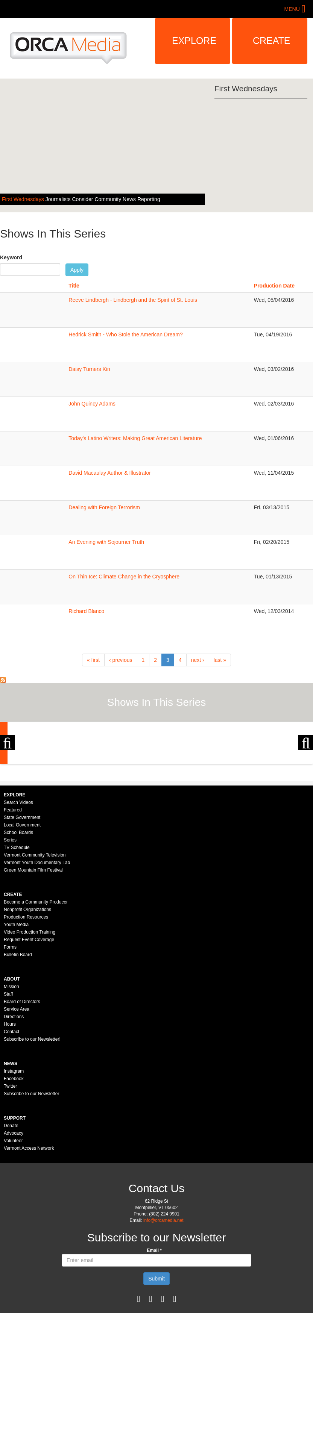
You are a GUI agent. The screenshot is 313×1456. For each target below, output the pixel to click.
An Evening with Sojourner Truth (106, 542)
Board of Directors (22, 1089)
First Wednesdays (24, 199)
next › (197, 660)
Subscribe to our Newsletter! (32, 1126)
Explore (194, 40)
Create (271, 40)
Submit (156, 1366)
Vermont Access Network (29, 1235)
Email (154, 1338)
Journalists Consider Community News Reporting (103, 199)
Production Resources (26, 1004)
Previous (7, 786)
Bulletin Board (18, 1042)
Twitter (10, 1173)
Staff (8, 1081)
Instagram (14, 1158)
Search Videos (18, 890)
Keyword (11, 257)
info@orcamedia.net (163, 1308)
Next (305, 786)
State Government (22, 905)
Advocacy (13, 1220)
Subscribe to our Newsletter (31, 1181)
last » (220, 660)
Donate (11, 1213)
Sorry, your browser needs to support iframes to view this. (24, 309)
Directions (14, 1104)
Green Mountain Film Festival (33, 957)
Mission (11, 1074)
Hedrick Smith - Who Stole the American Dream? (125, 334)
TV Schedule (17, 935)
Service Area (16, 1096)
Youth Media (16, 1012)
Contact (11, 1119)
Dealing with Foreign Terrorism (104, 507)
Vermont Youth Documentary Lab (37, 950)
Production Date (274, 286)
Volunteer (13, 1228)
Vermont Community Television (35, 942)
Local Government (22, 912)
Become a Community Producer (36, 989)
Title (73, 286)
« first (93, 660)
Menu (292, 9)
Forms (10, 1034)
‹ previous (120, 660)
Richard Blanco (86, 611)
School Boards (18, 920)
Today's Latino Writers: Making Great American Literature (135, 438)
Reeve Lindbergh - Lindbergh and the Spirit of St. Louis (132, 300)
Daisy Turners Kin (89, 369)
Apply (77, 270)
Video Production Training (29, 1019)
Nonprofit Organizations (27, 997)
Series (10, 927)
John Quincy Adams (91, 404)
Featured (13, 897)
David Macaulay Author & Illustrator (109, 473)
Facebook (14, 1166)
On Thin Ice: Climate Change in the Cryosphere (123, 577)
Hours (10, 1111)
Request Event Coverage (29, 1027)
